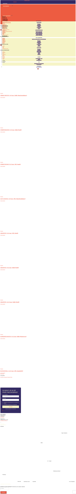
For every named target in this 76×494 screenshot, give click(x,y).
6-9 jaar (3, 31)
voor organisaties (6, 15)
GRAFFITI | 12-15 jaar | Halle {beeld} (9, 302)
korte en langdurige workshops (39, 39)
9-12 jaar (3, 32)
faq (39, 61)
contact (39, 56)
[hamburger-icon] (11, 15)
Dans (39, 28)
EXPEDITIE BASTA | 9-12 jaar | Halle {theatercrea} (13, 336)
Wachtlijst (3, 492)
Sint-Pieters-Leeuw (5, 34)
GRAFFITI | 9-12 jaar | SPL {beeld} (9, 233)
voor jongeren (6, 6)
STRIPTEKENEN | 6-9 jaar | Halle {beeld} (11, 129)
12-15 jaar (3, 29)
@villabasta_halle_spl (3, 420)
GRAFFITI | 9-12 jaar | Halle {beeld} (9, 267)
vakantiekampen (39, 30)
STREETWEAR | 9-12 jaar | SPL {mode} (10, 164)
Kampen (1, 93)
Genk (3, 33)
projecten (39, 47)
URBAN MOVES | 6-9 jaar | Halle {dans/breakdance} (13, 95)
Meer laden (2, 373)
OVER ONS (15, 1)
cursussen (39, 22)
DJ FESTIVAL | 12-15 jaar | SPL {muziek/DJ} (11, 371)
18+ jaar (3, 30)
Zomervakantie (39, 35)
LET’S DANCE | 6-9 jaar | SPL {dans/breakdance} (12, 198)
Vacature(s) (39, 60)
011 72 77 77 (2, 423)
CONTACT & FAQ (26, 0)
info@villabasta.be (3, 424)
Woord (39, 46)
